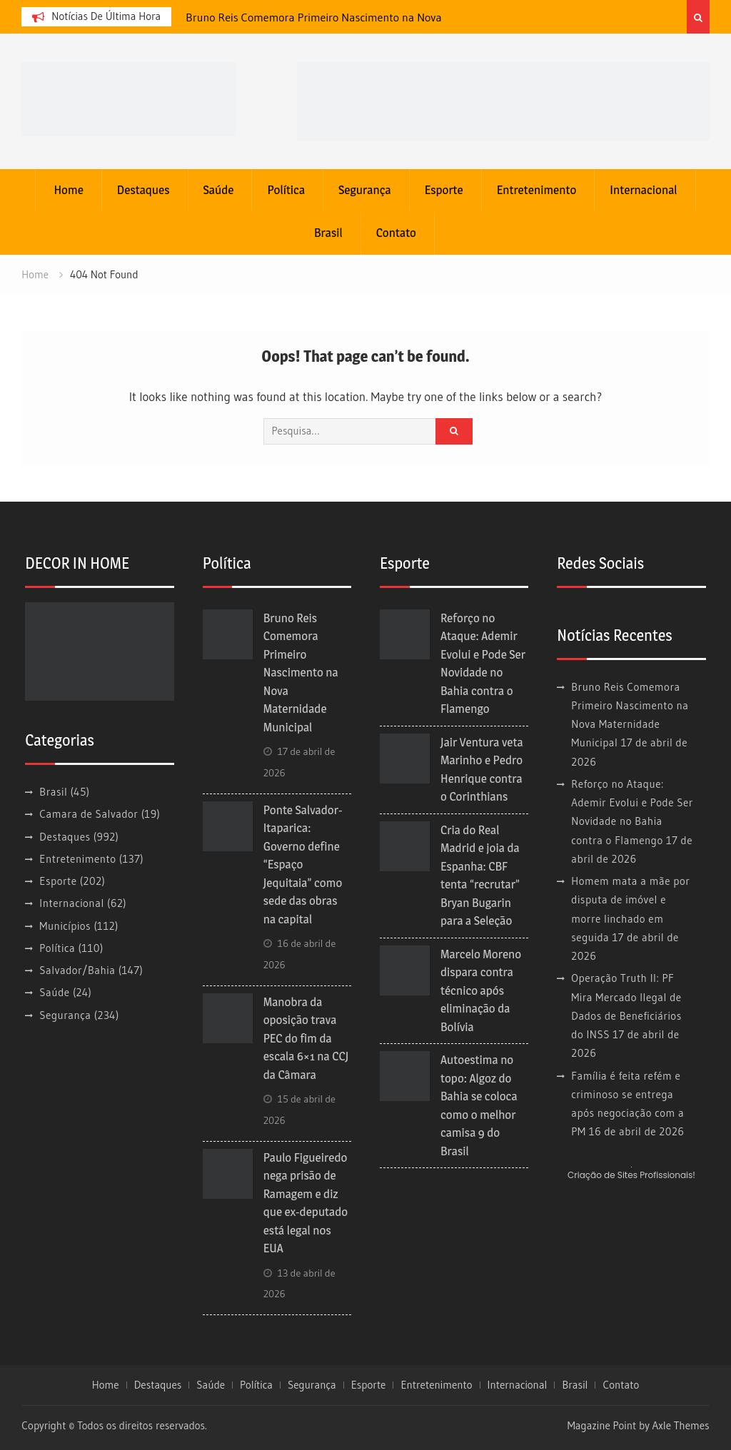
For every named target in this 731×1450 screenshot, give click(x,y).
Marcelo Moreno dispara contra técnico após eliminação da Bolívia (480, 990)
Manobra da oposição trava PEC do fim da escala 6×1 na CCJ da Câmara (306, 1038)
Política (286, 190)
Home (68, 190)
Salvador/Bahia (77, 970)
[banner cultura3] (503, 99)
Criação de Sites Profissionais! (631, 1175)
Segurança (364, 190)
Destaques (143, 190)
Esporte (444, 190)
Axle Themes (681, 1425)
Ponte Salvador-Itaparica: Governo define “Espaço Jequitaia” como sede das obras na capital (303, 864)
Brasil (328, 232)
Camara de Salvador (88, 814)
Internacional (643, 190)
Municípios (65, 926)
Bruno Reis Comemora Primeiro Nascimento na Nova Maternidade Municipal (300, 672)
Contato (396, 232)
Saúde (218, 190)
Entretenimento (537, 190)
